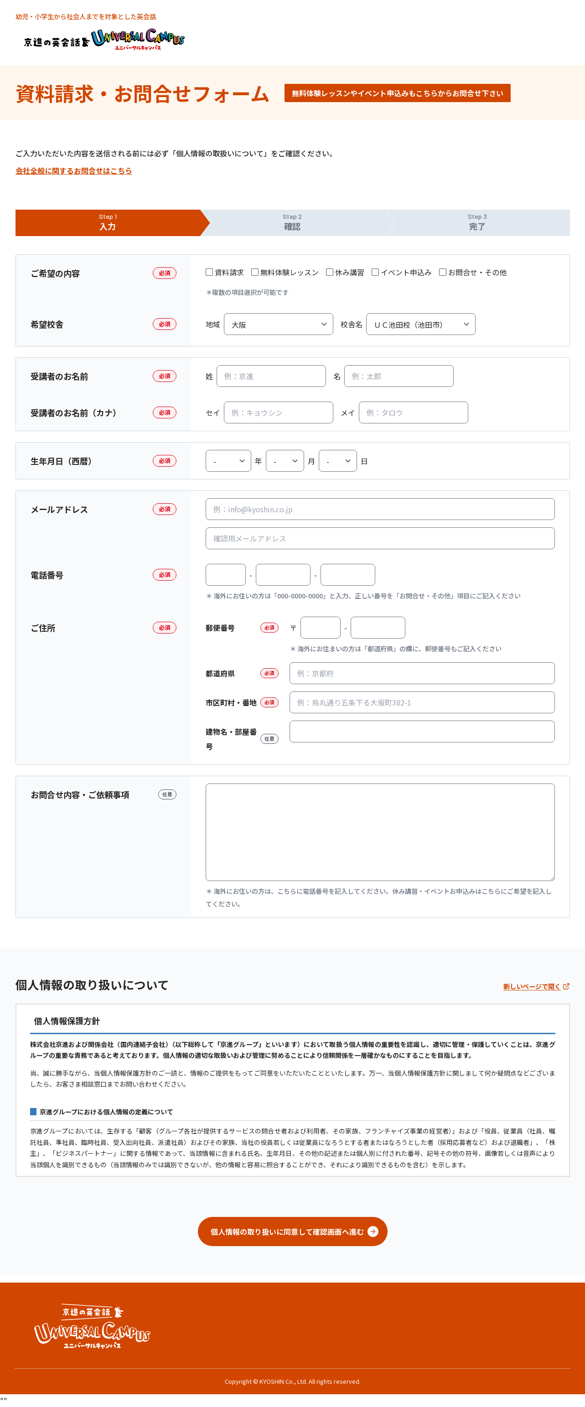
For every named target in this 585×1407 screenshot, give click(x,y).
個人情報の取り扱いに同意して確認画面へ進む (294, 1231)
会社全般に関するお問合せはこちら (74, 170)
